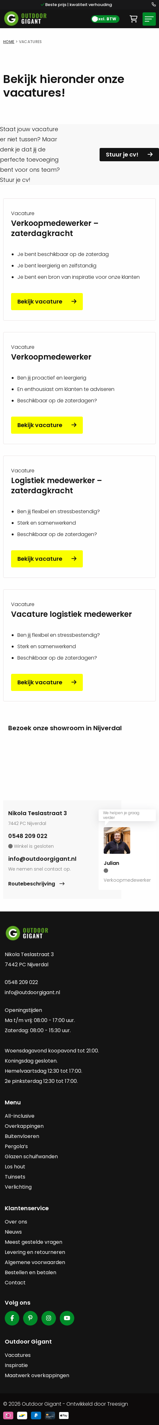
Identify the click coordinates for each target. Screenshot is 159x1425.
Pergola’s (16, 1146)
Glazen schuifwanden (31, 1156)
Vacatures (18, 1355)
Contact (15, 1282)
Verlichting (18, 1187)
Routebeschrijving (32, 883)
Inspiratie (16, 1365)
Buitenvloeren (22, 1136)
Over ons (16, 1221)
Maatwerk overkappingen (37, 1375)
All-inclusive (19, 1116)
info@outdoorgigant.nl (42, 859)
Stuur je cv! (122, 154)
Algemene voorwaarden (35, 1262)
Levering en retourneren (35, 1252)
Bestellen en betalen (30, 1272)
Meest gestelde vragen (33, 1242)
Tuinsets (15, 1176)
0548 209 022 (27, 836)
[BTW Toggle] (105, 19)
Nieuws (13, 1232)
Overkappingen (24, 1126)
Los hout (15, 1166)
